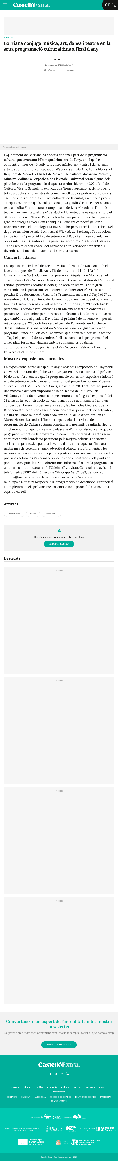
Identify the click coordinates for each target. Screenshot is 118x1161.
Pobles (39, 1087)
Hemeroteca (59, 1091)
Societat (77, 1087)
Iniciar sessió (59, 544)
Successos (90, 1087)
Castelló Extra (59, 59)
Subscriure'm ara (58, 1044)
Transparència (59, 1101)
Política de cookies (85, 1097)
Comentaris (51, 70)
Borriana (8, 38)
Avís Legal (40, 1097)
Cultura (65, 1087)
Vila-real (28, 1087)
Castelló (15, 1087)
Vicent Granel (14, 513)
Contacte (12, 1097)
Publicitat (105, 1097)
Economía (52, 1087)
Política (103, 1087)
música (33, 513)
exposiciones (51, 513)
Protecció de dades (60, 1097)
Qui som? (25, 1097)
